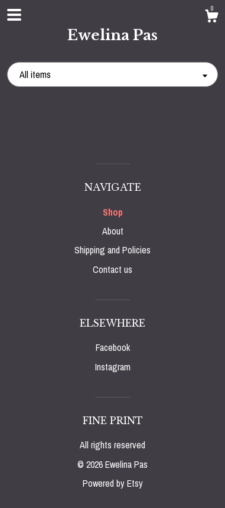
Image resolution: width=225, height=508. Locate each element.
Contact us (112, 269)
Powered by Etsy (113, 483)
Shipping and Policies (112, 249)
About (112, 230)
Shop (113, 212)
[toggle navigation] (14, 15)
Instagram (113, 366)
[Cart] (211, 18)
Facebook (113, 347)
